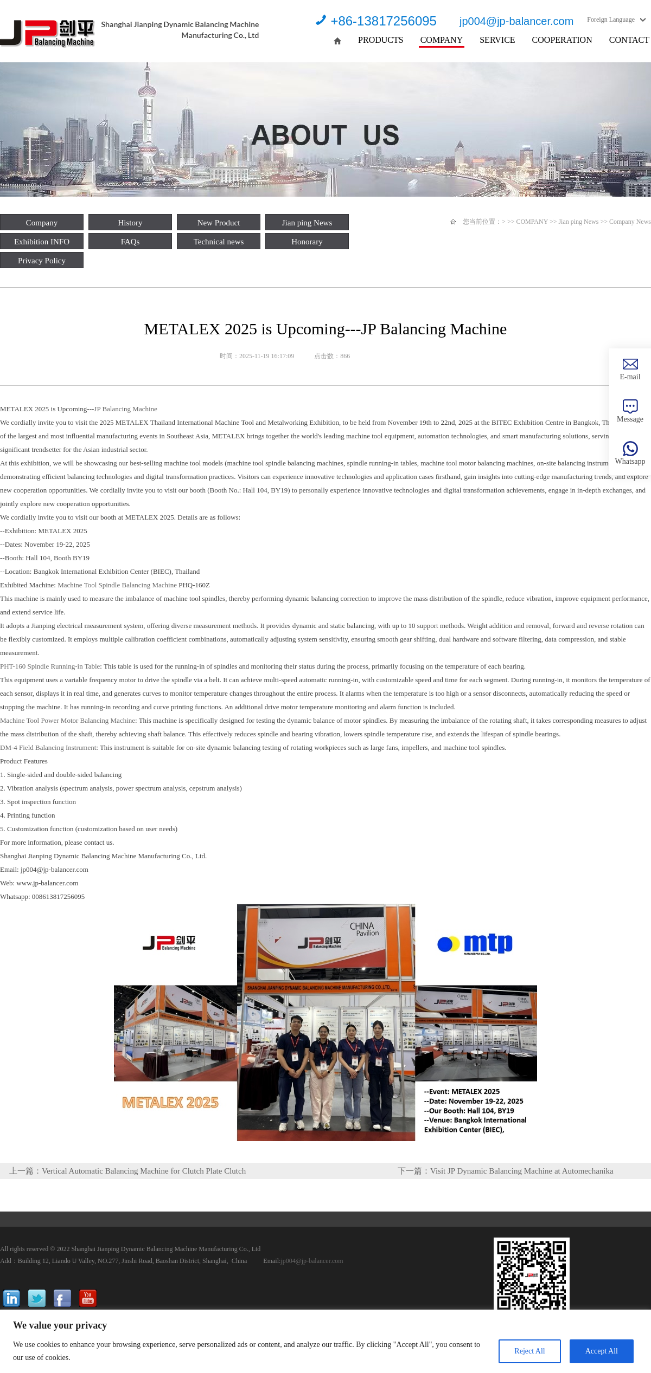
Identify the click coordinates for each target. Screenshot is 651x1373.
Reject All (529, 1351)
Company (42, 222)
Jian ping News (307, 222)
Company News (630, 221)
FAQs (130, 241)
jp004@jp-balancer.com (516, 21)
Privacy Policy (42, 260)
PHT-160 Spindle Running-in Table (50, 666)
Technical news (219, 241)
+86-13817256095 (383, 21)
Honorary (306, 241)
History (130, 222)
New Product (218, 222)
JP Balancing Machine (125, 409)
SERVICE (497, 39)
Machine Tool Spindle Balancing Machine (118, 585)
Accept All (601, 1351)
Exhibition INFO (41, 241)
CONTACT (629, 39)
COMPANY (441, 39)
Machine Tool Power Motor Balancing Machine (67, 720)
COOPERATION (562, 39)
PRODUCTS (381, 39)
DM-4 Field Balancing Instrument (48, 747)
